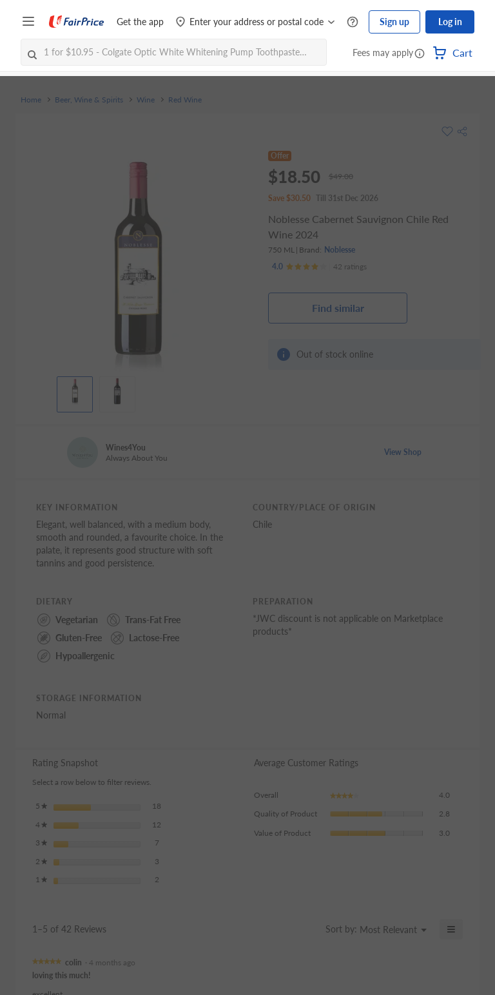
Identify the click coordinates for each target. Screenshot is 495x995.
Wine (146, 100)
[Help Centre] (352, 22)
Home (31, 100)
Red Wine (185, 100)
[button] (419, 54)
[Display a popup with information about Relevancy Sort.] (308, 929)
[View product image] (74, 391)
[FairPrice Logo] (76, 22)
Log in (450, 21)
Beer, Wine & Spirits (89, 100)
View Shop (403, 452)
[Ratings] (319, 267)
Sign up (394, 21)
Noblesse (339, 250)
